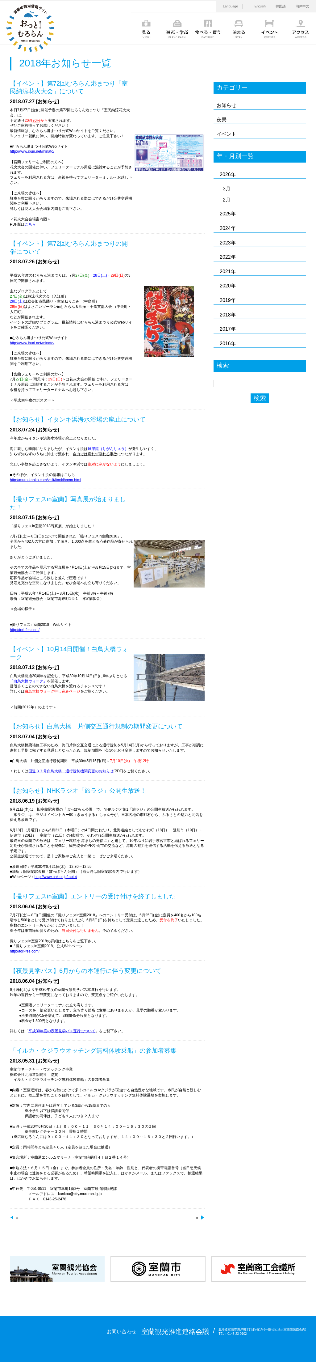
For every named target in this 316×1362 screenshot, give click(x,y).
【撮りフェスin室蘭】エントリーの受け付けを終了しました (92, 896)
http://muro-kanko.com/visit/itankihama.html (45, 480)
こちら (30, 224)
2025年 (228, 213)
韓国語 (281, 6)
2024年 (228, 228)
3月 (227, 188)
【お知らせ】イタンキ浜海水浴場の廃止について (78, 419)
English (260, 6)
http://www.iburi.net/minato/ (32, 151)
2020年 (228, 285)
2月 (227, 199)
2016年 (228, 343)
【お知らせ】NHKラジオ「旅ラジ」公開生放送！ (78, 790)
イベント (226, 134)
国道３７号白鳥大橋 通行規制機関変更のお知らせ (71, 771)
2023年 (228, 242)
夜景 (222, 119)
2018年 (228, 314)
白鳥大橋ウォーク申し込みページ (52, 691)
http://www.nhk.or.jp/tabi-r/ (56, 877)
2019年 (228, 300)
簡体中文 (302, 6)
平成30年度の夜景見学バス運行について (61, 1031)
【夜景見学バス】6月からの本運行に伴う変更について (85, 970)
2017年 (228, 329)
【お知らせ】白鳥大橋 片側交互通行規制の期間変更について (96, 726)
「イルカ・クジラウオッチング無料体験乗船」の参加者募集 (93, 1050)
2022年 (228, 257)
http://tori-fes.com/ (25, 630)
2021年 (228, 271)
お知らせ (226, 105)
